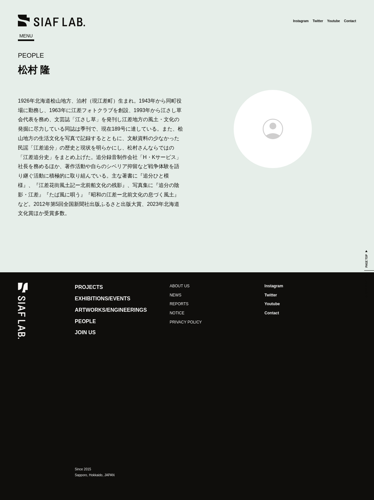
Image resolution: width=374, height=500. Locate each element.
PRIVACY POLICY (186, 322)
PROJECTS (89, 287)
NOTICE (177, 313)
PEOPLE (31, 55)
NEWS (175, 295)
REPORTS (179, 304)
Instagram (301, 21)
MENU (26, 35)
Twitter (318, 21)
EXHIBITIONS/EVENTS (103, 298)
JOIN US (85, 332)
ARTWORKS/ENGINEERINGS (111, 310)
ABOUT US (179, 286)
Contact (350, 21)
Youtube (333, 21)
